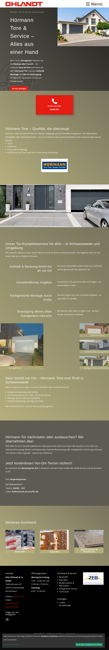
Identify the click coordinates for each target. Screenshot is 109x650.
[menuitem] (94, 4)
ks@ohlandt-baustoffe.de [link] (25, 491)
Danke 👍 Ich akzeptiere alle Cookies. (89, 645)
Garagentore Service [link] (68, 588)
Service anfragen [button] (19, 88)
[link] (24, 4)
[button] (7, 619)
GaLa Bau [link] (63, 580)
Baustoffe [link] (63, 577)
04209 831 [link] (54, 109)
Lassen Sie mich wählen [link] (12, 645)
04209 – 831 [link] (19, 488)
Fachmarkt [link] (64, 591)
